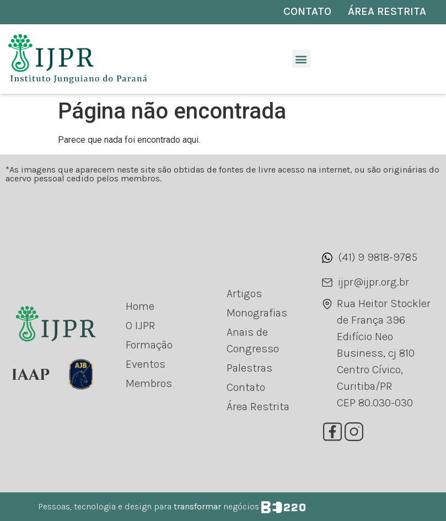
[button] (301, 59)
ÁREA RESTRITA (387, 11)
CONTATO (307, 11)
